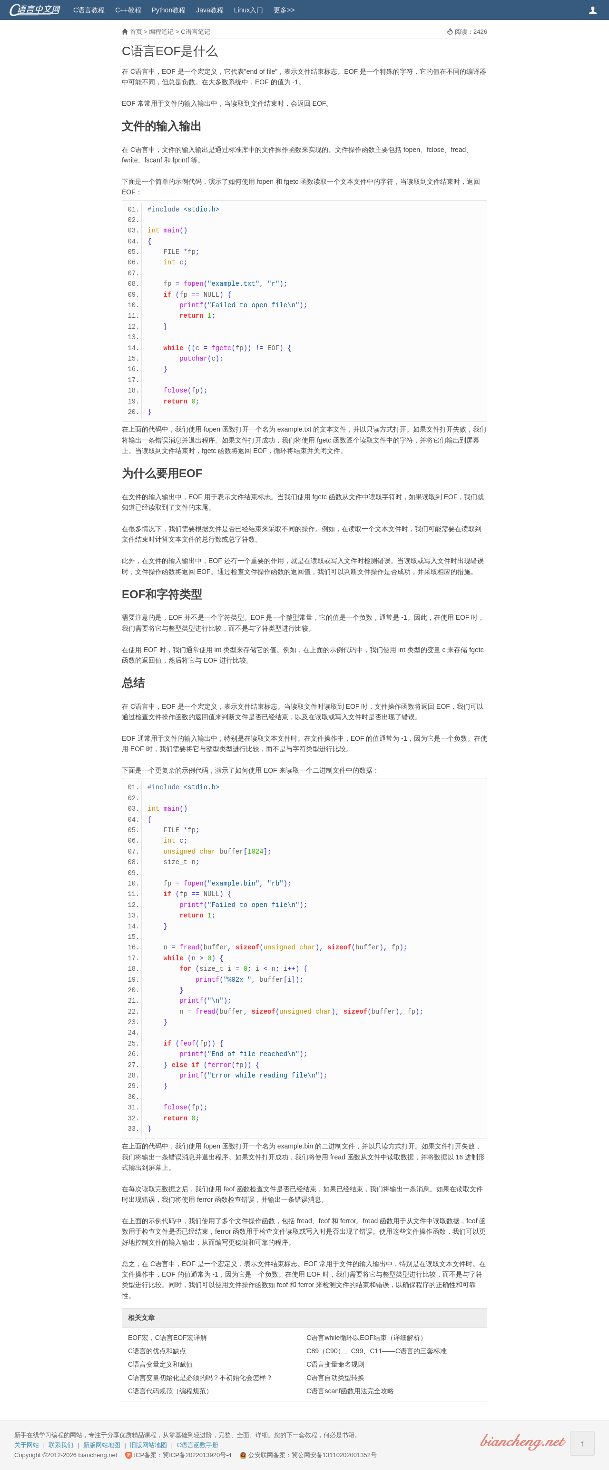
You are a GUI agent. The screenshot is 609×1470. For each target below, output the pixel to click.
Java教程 (210, 10)
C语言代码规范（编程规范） (170, 1391)
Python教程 (169, 10)
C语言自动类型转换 (335, 1377)
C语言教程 (89, 10)
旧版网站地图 (148, 1445)
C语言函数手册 (197, 1445)
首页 (136, 31)
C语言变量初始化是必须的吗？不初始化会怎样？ (200, 1377)
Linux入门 (248, 10)
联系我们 (61, 1445)
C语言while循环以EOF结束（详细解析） (366, 1337)
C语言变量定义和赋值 (160, 1364)
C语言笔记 (195, 31)
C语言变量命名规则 (335, 1364)
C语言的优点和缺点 (157, 1351)
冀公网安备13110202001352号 (334, 1455)
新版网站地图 (101, 1445)
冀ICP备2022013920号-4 (197, 1455)
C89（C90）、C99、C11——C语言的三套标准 (376, 1351)
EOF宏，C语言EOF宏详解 (167, 1337)
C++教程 (128, 10)
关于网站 (26, 1445)
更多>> (284, 10)
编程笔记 (161, 31)
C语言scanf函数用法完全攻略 (350, 1391)
